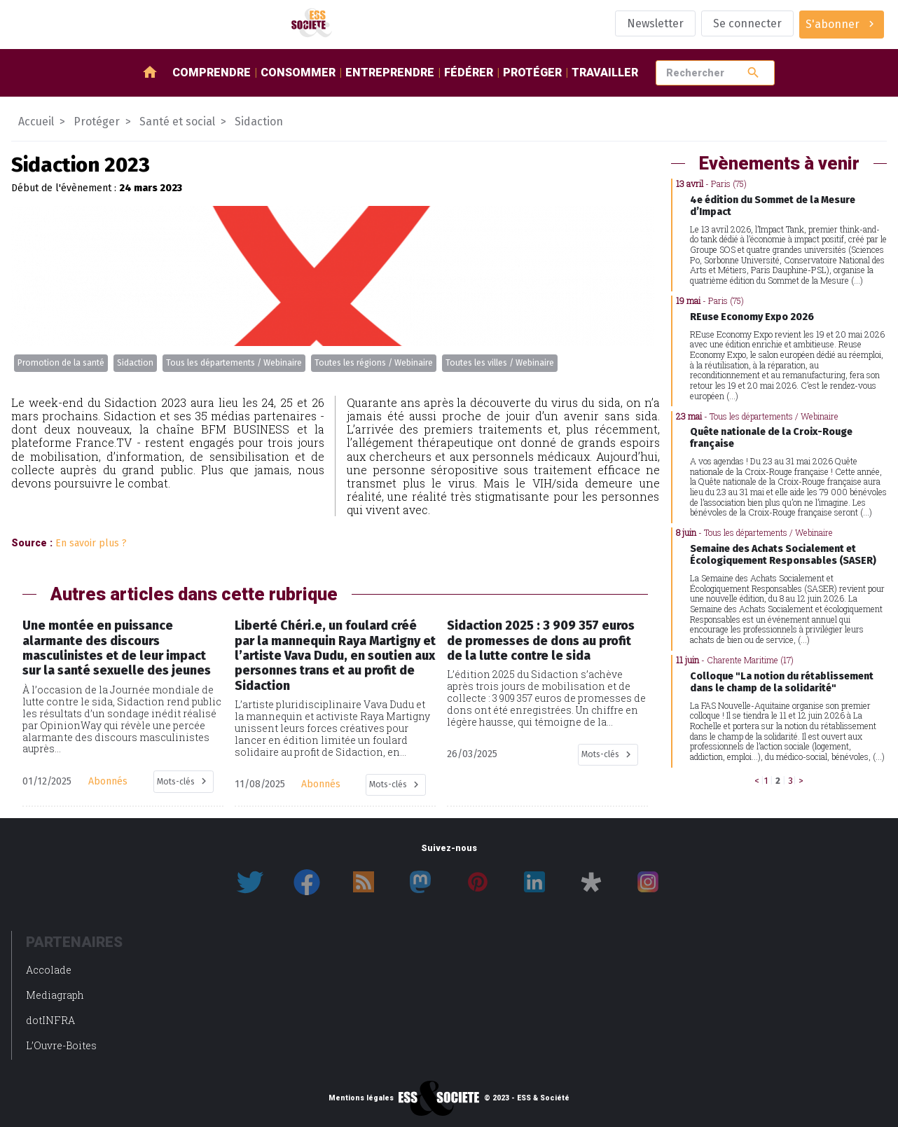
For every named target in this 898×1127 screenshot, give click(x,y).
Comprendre (211, 72)
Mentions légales (361, 1098)
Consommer (298, 72)
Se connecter (747, 23)
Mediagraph (55, 995)
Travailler (605, 72)
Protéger (532, 72)
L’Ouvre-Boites (61, 1045)
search (753, 72)
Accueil (36, 121)
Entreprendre (389, 72)
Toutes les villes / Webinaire (499, 363)
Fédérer (468, 72)
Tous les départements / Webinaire (234, 363)
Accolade (48, 969)
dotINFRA (50, 1020)
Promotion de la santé (61, 363)
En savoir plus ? (91, 543)
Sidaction (135, 363)
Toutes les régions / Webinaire (374, 363)
